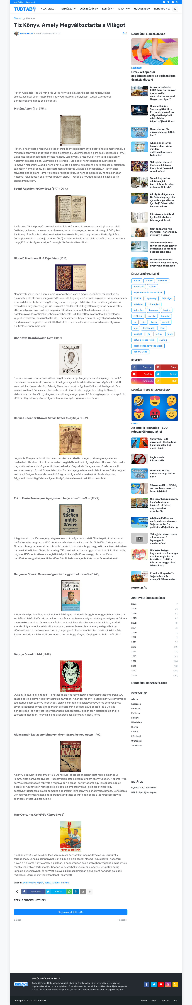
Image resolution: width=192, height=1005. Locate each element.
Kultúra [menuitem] (107, 8)
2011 (154, 666)
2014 (154, 651)
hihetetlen (154, 304)
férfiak (159, 334)
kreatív (56, 883)
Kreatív (134, 731)
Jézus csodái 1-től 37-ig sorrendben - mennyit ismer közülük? (163, 488)
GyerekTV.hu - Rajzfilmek (143, 787)
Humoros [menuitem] (159, 8)
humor (137, 280)
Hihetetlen (136, 722)
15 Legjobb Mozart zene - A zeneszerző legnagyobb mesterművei (163, 539)
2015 (154, 647)
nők (144, 322)
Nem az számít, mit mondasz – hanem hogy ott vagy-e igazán (163, 231)
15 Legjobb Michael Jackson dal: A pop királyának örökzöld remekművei (161, 167)
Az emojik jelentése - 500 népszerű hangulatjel (149, 429)
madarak (138, 334)
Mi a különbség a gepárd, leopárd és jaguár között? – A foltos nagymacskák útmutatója (164, 505)
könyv (48, 883)
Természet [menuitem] (67, 8)
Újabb (18, 920)
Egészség (136, 704)
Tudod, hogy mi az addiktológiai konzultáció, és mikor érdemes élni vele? (162, 183)
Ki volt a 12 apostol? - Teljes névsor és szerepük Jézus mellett (163, 576)
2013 (154, 656)
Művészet (136, 736)
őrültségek (167, 298)
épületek (138, 316)
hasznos (153, 310)
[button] (169, 9)
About (154, 1000)
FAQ (176, 1000)
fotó (136, 328)
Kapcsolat (30, 2)
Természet (136, 745)
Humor (134, 727)
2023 (154, 618)
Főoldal (17, 18)
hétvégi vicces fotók (144, 340)
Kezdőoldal (18, 2)
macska (152, 316)
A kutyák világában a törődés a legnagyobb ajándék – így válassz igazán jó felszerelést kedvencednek (162, 200)
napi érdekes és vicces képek (148, 346)
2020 (154, 632)
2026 (154, 604)
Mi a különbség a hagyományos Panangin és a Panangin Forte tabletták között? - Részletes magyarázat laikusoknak (164, 558)
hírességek (148, 328)
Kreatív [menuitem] (123, 8)
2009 (154, 675)
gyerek (165, 322)
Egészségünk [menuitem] (88, 8)
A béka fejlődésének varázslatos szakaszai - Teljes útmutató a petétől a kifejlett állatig (164, 523)
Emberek (135, 708)
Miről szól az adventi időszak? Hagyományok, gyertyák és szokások (164, 262)
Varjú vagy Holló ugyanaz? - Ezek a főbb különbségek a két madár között (163, 444)
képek (40, 883)
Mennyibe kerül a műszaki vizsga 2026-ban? (162, 132)
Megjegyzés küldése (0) (70, 912)
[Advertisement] (70, 65)
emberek (162, 280)
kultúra (65, 883)
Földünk (137, 298)
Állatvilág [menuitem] (47, 8)
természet (139, 286)
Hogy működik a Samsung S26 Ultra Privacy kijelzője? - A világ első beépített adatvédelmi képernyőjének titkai (162, 114)
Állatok (134, 699)
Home (144, 1000)
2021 (154, 628)
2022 (154, 623)
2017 (154, 637)
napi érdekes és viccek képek (148, 292)
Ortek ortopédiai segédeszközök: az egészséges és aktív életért (153, 75)
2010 (154, 670)
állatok (152, 286)
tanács (166, 310)
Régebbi (122, 920)
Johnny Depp (140, 351)
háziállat (165, 316)
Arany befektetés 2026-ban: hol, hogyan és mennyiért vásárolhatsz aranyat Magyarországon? (163, 93)
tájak (170, 334)
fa (149, 334)
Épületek (135, 713)
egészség (151, 298)
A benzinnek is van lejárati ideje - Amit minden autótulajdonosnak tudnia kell (161, 149)
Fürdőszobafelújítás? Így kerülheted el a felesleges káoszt (162, 217)
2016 (154, 642)
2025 (154, 608)
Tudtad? (42, 1000)
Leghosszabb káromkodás (157, 459)
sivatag (163, 340)
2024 (154, 613)
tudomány (139, 310)
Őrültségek (136, 741)
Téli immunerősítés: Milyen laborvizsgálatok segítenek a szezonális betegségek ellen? (163, 247)
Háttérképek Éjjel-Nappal (143, 792)
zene (162, 328)
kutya (154, 322)
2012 (154, 661)
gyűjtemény (29, 18)
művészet (138, 304)
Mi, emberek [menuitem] (141, 8)
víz (135, 322)
